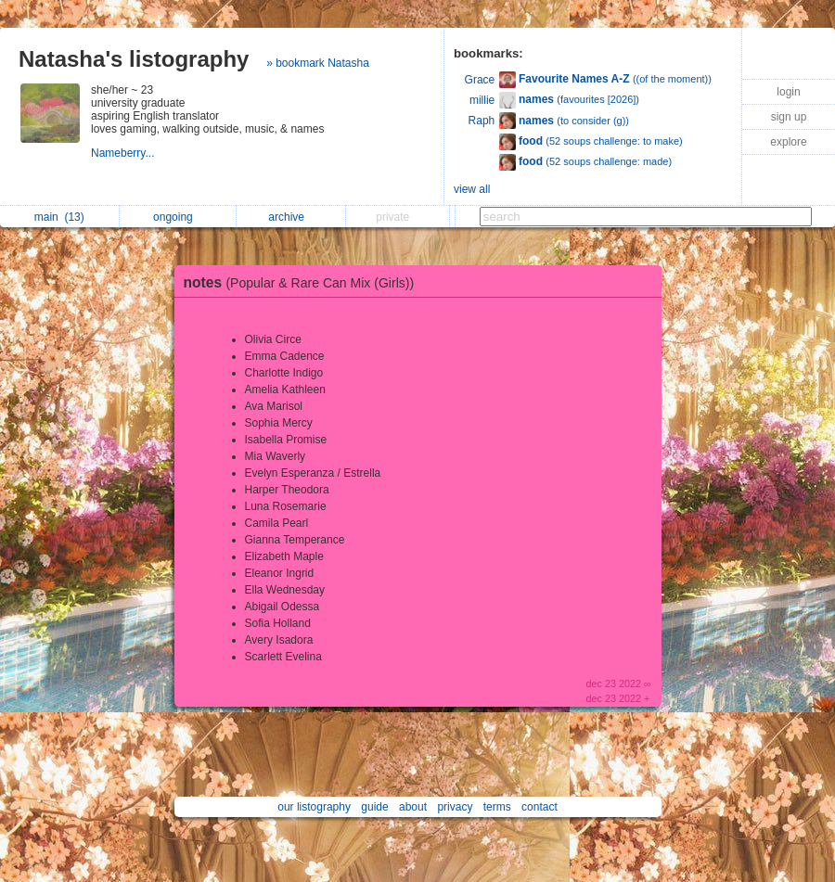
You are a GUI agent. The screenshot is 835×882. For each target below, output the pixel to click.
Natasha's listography (134, 58)
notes (304, 282)
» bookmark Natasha (317, 63)
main (59, 217)
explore (788, 141)
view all (472, 189)
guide (374, 806)
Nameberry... (124, 153)
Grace (480, 79)
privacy (454, 806)
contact (539, 806)
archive (291, 217)
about (413, 806)
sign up (789, 116)
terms (497, 806)
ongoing (177, 217)
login (788, 91)
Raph (482, 120)
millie (482, 100)
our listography (314, 806)
